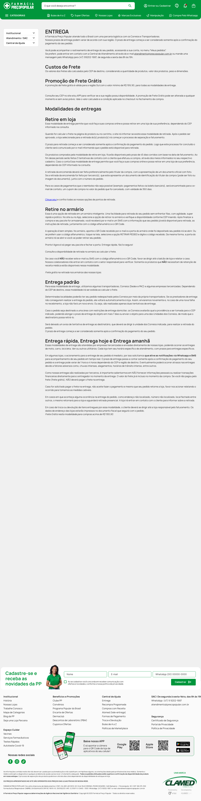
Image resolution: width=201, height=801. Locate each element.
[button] (157, 5)
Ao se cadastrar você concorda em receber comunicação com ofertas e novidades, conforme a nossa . (96, 683)
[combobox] (88, 6)
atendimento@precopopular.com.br (153, 53)
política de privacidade (113, 683)
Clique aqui (51, 199)
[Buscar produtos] (131, 5)
